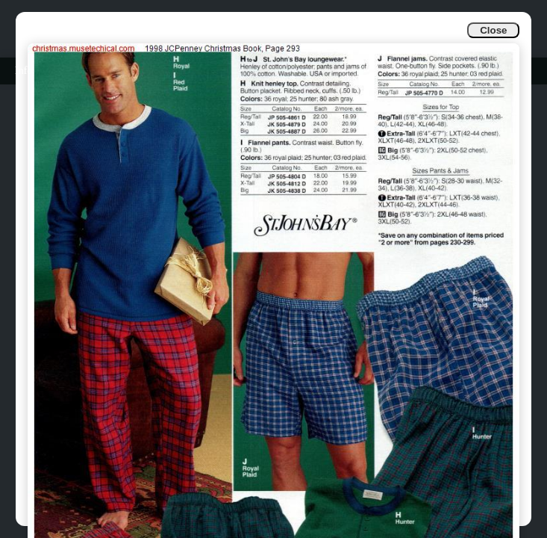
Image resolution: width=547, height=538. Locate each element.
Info (23, 70)
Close (493, 30)
